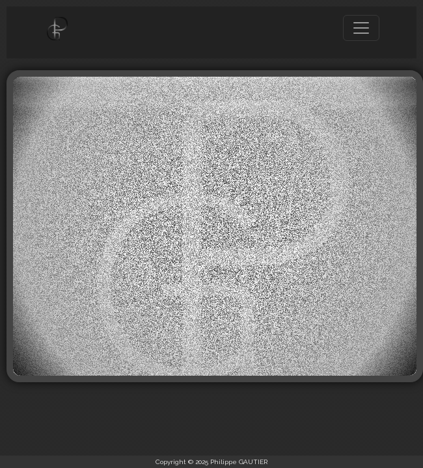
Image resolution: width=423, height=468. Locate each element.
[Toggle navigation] (361, 28)
